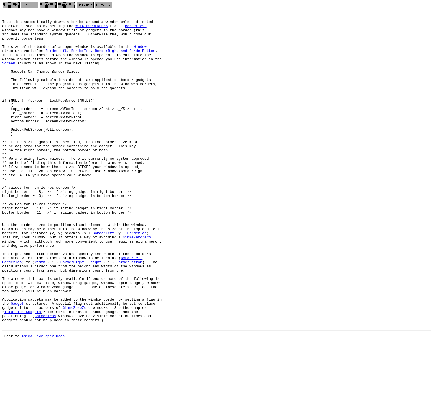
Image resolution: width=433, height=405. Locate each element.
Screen (8, 72)
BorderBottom (129, 311)
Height (94, 311)
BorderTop (136, 276)
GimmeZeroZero (137, 281)
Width (40, 311)
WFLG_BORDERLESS (91, 28)
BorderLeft (103, 276)
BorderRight (72, 311)
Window (140, 53)
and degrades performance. (29, 291)
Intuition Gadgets (22, 371)
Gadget (17, 361)
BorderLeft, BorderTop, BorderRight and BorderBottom (100, 58)
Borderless (136, 28)
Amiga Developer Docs (43, 398)
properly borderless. (23, 43)
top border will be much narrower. (37, 346)
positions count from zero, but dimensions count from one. (63, 321)
